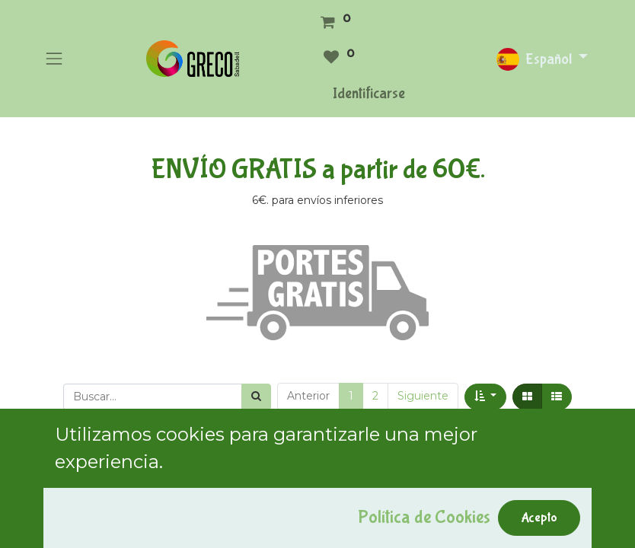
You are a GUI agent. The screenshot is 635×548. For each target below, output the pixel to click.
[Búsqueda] (256, 397)
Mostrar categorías (105, 469)
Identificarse (369, 93)
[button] (485, 397)
